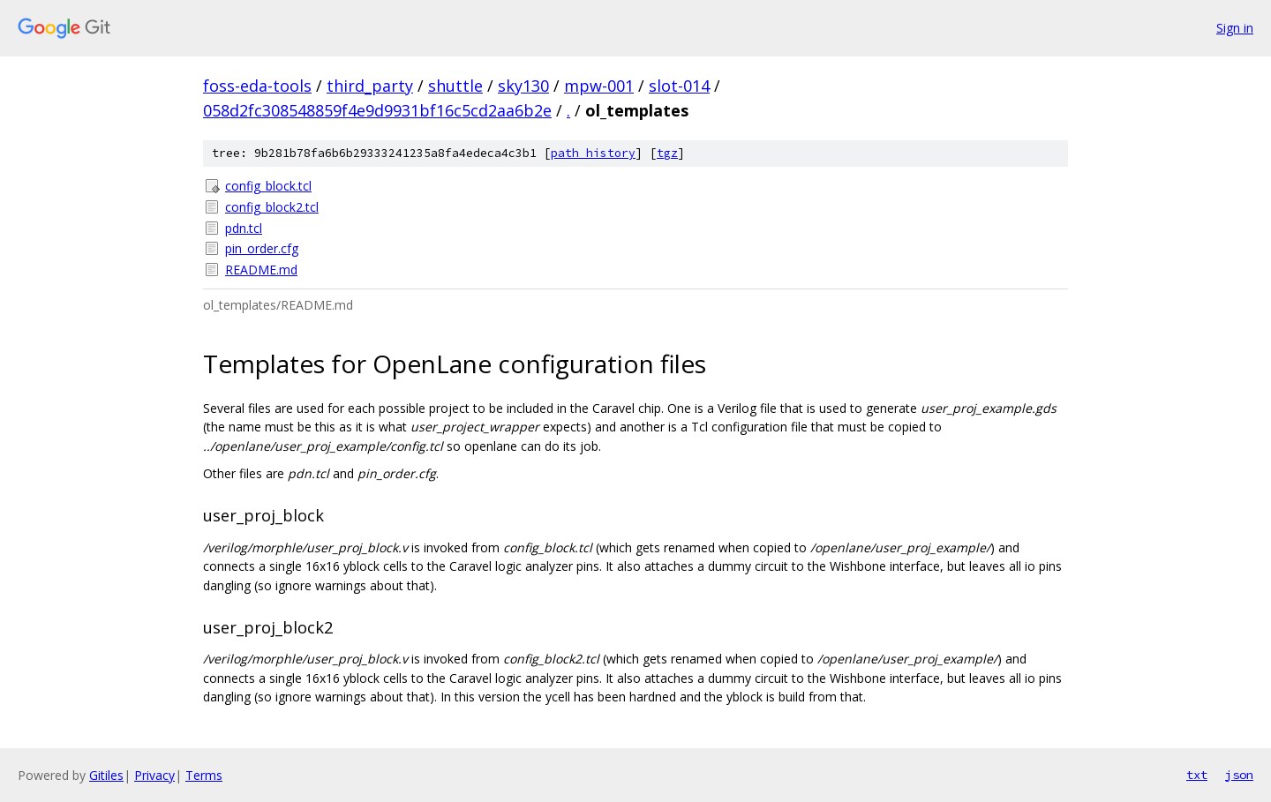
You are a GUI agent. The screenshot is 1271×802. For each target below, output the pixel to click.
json (1239, 775)
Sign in (1234, 27)
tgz (667, 153)
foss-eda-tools (257, 85)
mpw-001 (599, 85)
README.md (261, 269)
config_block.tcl (268, 185)
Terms (203, 775)
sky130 (523, 85)
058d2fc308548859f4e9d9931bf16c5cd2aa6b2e (377, 110)
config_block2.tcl (272, 207)
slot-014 (679, 85)
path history (593, 153)
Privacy (154, 775)
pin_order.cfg (261, 248)
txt (1196, 775)
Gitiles (106, 775)
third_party (370, 85)
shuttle (455, 85)
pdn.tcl (243, 228)
